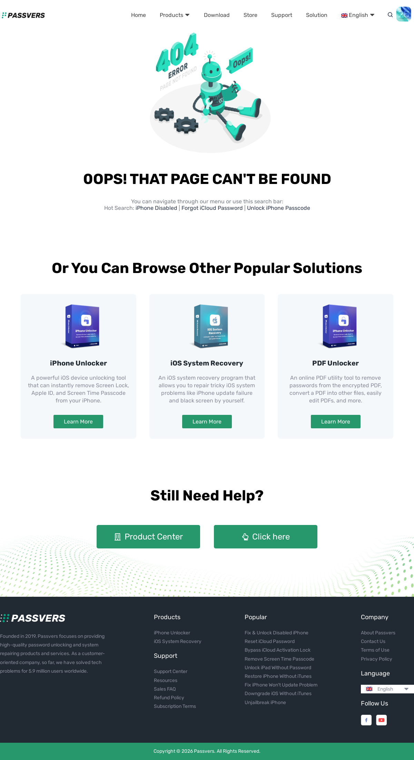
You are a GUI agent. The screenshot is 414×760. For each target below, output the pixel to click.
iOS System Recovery (206, 363)
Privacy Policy (376, 659)
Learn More (78, 421)
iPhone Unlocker (78, 363)
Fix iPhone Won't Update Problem (281, 685)
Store (250, 15)
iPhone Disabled (157, 208)
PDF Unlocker (335, 363)
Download (217, 15)
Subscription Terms (175, 706)
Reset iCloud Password (270, 641)
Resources (165, 680)
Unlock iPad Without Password (278, 668)
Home (138, 15)
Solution (316, 15)
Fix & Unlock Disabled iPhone (276, 633)
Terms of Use (375, 650)
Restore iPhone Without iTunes (278, 676)
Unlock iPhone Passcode (278, 208)
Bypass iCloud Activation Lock (277, 650)
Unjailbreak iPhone (265, 702)
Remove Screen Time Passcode (279, 659)
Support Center (170, 671)
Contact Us (373, 641)
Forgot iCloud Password (212, 208)
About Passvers (378, 633)
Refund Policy (169, 698)
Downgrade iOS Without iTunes (278, 693)
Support (281, 15)
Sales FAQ (165, 689)
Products (175, 15)
